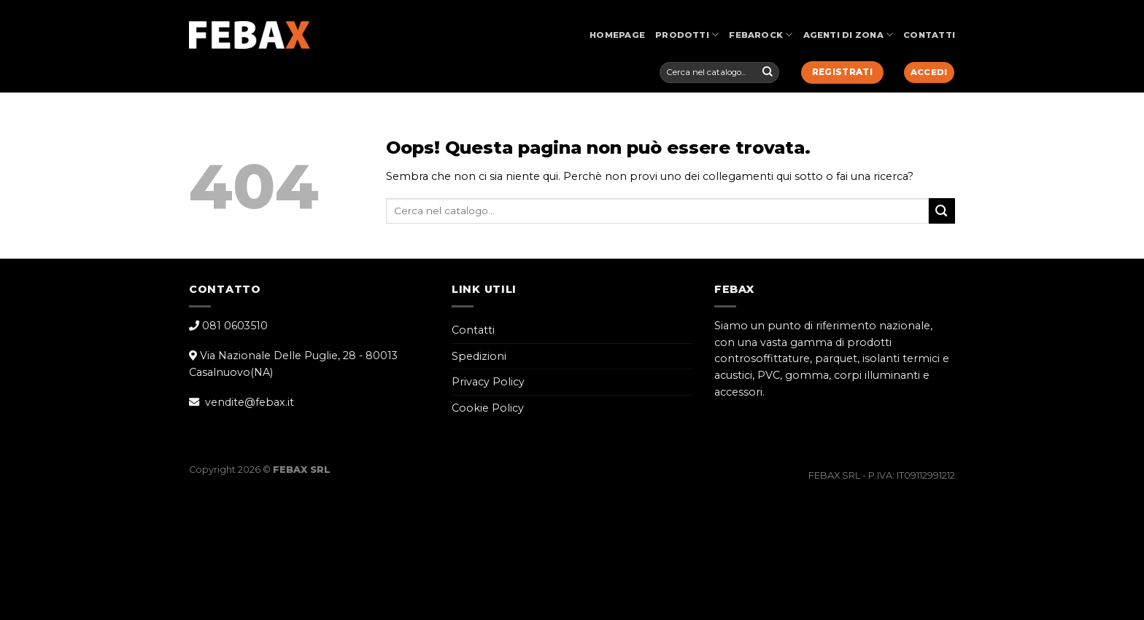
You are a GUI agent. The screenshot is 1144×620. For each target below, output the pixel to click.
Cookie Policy (488, 408)
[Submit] (767, 72)
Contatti (929, 35)
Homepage (617, 35)
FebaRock (760, 35)
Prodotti (687, 35)
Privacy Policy (488, 381)
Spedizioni (479, 356)
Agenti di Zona (848, 35)
